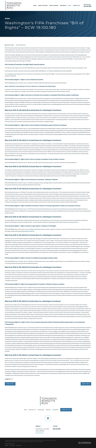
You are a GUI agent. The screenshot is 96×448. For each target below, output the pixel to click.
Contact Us (66, 409)
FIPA (12, 379)
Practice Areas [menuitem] (53, 5)
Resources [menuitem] (63, 5)
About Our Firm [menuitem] (43, 5)
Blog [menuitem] (69, 5)
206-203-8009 (87, 6)
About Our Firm (32, 409)
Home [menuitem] (34, 5)
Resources (48, 409)
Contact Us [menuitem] (76, 5)
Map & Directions (40, 433)
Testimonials (55, 409)
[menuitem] (6, 445)
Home (25, 409)
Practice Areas (41, 409)
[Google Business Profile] (48, 418)
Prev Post (10, 383)
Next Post (86, 383)
